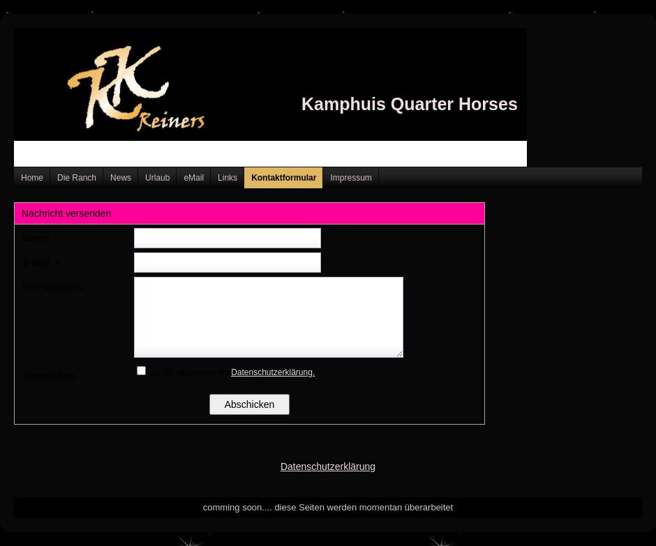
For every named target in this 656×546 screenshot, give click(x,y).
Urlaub (157, 178)
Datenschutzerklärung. (273, 372)
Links (227, 178)
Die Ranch (76, 178)
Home (32, 178)
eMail (194, 178)
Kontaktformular (283, 178)
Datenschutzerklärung (328, 466)
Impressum (350, 178)
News (120, 178)
